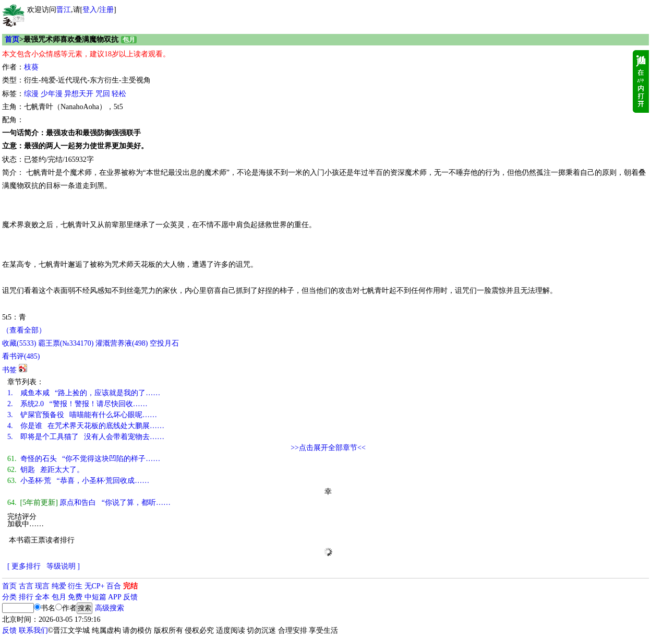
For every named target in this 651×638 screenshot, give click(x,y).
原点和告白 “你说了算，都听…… (89, 502)
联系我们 (33, 630)
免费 (75, 597)
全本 (42, 597)
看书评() (21, 356)
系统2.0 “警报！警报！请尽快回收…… (77, 404)
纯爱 (59, 586)
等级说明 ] (63, 566)
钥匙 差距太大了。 (45, 470)
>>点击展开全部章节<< (328, 448)
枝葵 (31, 67)
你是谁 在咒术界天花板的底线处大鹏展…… (85, 426)
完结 (130, 586)
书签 (9, 370)
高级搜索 (109, 608)
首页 (12, 39)
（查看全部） (24, 330)
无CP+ (95, 586)
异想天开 (78, 94)
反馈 (130, 597)
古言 (26, 586)
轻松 (119, 94)
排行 (26, 597)
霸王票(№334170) (66, 343)
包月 (59, 597)
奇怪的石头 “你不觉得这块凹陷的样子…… (83, 459)
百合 (113, 586)
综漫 (31, 94)
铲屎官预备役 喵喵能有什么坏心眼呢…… (82, 415)
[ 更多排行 (24, 566)
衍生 (75, 586)
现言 (42, 586)
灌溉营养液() (121, 343)
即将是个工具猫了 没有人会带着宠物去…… (85, 437)
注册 (106, 10)
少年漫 (52, 94)
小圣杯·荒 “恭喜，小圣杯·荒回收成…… (78, 481)
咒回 (102, 94)
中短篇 (95, 597)
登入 (89, 10)
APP (115, 597)
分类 (9, 597)
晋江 (63, 10)
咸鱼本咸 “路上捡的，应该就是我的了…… (83, 393)
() (19, 343)
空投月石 (164, 343)
